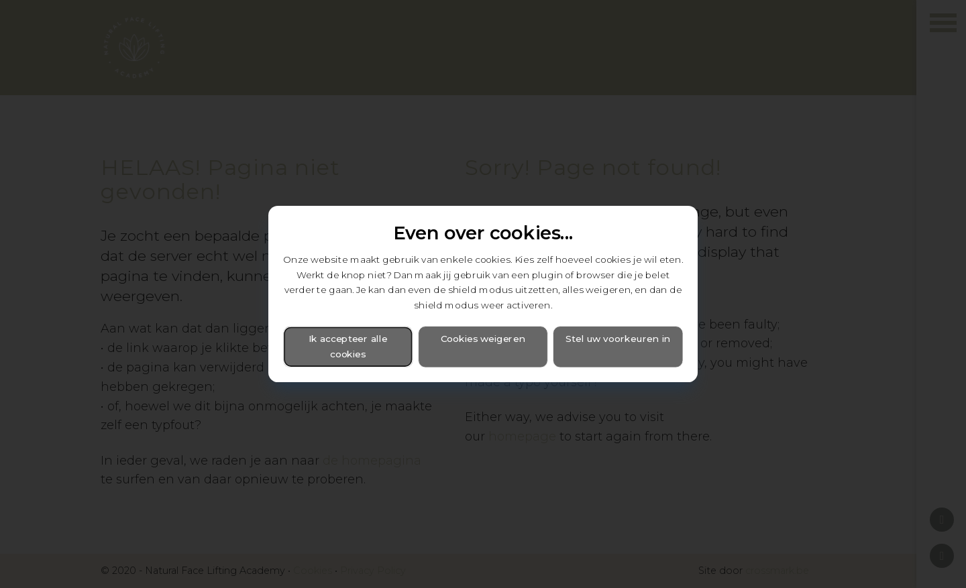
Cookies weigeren (483, 339)
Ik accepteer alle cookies (348, 347)
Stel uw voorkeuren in (618, 339)
